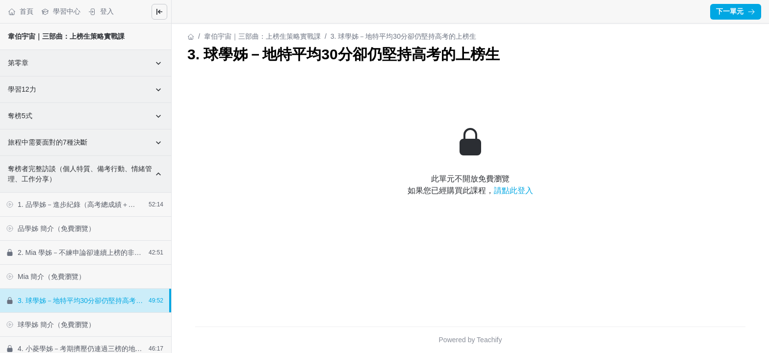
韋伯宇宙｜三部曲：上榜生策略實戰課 (66, 36)
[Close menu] (159, 12)
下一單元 (735, 11)
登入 (101, 11)
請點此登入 (513, 190)
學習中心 (60, 11)
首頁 (20, 11)
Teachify (489, 340)
